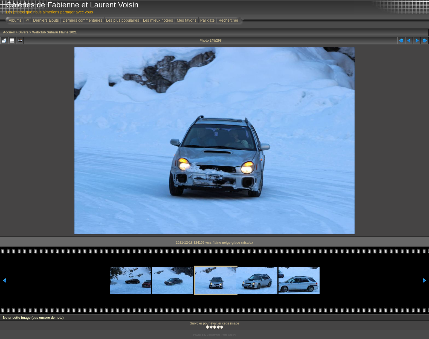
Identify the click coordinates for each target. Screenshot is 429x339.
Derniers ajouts (46, 20)
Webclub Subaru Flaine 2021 (54, 32)
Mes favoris (186, 20)
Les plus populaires (122, 20)
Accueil (9, 32)
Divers (23, 32)
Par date (207, 20)
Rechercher (228, 20)
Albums (15, 20)
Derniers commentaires (82, 20)
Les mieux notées (158, 20)
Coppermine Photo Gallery (221, 335)
